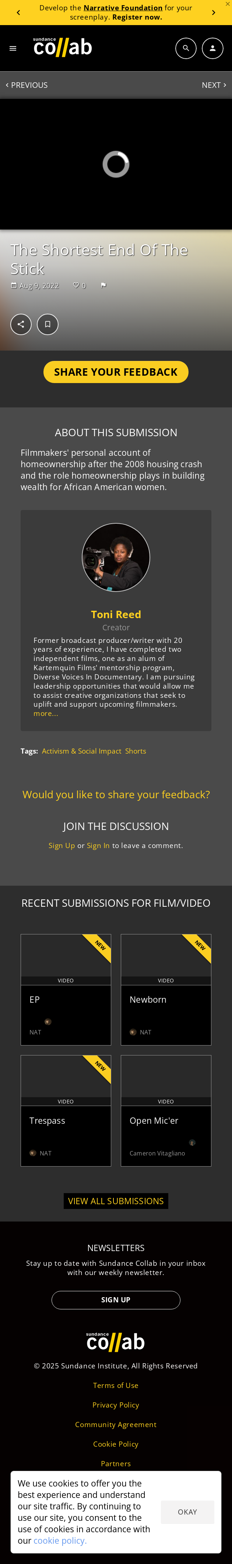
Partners (116, 1463)
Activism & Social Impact (82, 751)
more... (46, 713)
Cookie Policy (116, 1443)
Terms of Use (116, 1385)
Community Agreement (116, 1424)
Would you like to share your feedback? (116, 794)
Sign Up (62, 845)
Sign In (98, 845)
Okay (187, 1511)
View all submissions (116, 1201)
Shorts (135, 751)
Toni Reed (116, 614)
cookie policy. (60, 1540)
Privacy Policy (115, 1404)
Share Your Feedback (115, 372)
